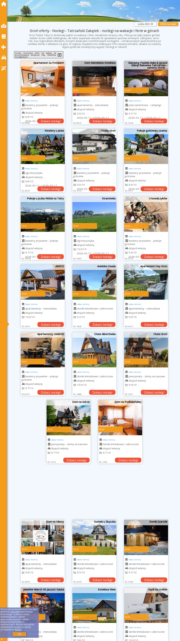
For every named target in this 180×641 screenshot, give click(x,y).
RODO (18, 629)
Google (15, 611)
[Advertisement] (94, 493)
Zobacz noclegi (50, 121)
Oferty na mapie (168, 24)
